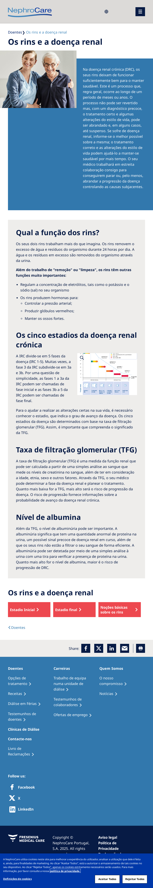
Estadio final (66, 609)
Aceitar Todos (107, 879)
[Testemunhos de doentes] (31, 716)
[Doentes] (17, 668)
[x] (98, 648)
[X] (16, 798)
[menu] (140, 11)
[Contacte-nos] (21, 739)
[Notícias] (110, 694)
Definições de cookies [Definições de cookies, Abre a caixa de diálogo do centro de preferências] (17, 879)
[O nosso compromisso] (122, 681)
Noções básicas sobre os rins (114, 609)
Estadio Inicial (22, 609)
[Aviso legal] (109, 837)
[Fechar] (146, 859)
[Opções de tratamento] (31, 681)
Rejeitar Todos (134, 879)
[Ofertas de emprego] (74, 715)
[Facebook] (85, 648)
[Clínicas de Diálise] (25, 729)
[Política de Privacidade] (119, 845)
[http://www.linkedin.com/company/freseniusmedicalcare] (22, 809)
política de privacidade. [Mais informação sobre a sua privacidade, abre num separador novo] (65, 871)
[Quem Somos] (113, 668)
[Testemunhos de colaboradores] (76, 702)
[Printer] (140, 648)
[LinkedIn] (111, 648)
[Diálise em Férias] (26, 704)
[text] (16, 627)
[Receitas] (19, 694)
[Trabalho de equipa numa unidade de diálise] (76, 683)
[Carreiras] (64, 668)
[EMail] (124, 648)
